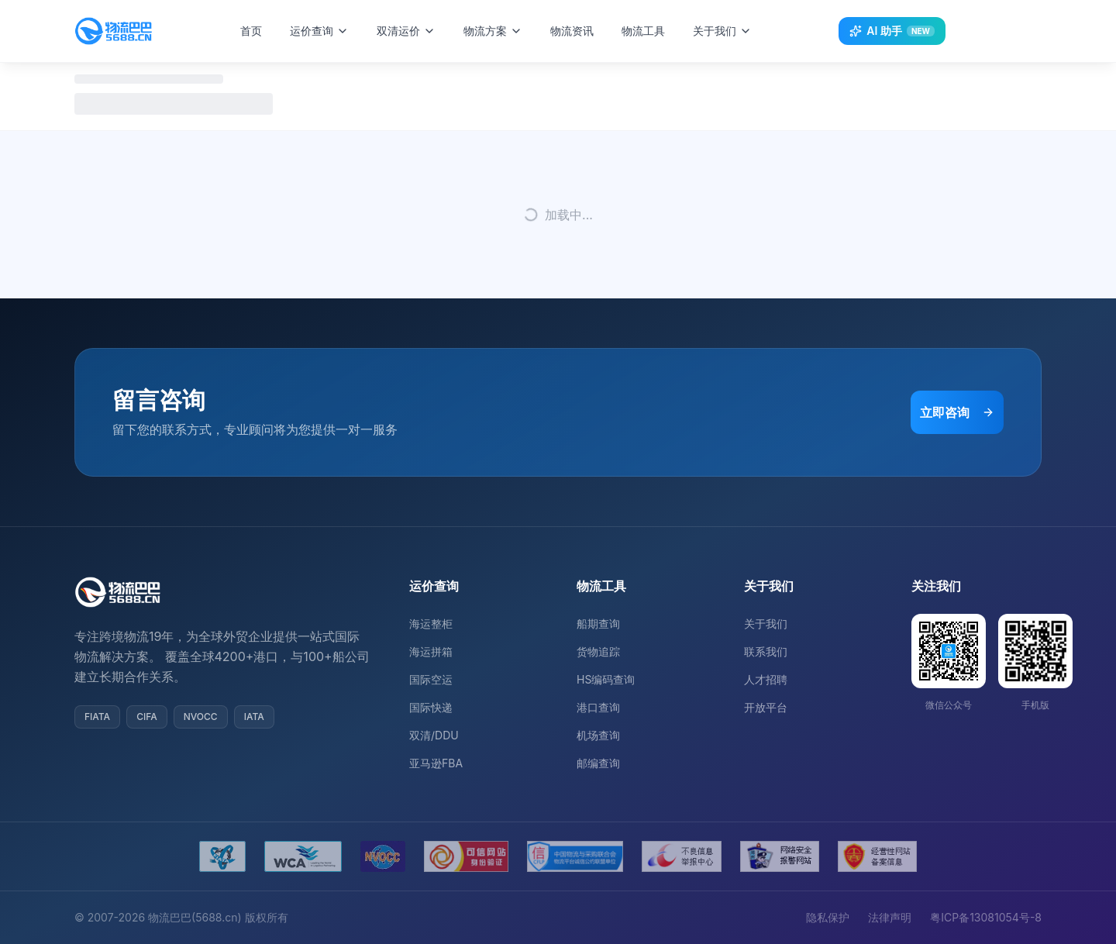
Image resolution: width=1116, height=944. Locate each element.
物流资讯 (576, 30)
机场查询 (598, 735)
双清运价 (410, 30)
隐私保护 (827, 917)
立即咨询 (957, 412)
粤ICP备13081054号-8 (986, 917)
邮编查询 (598, 763)
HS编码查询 (606, 679)
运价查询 (323, 30)
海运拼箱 (431, 651)
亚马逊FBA (436, 763)
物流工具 (648, 30)
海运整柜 (431, 623)
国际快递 (431, 707)
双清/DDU (434, 735)
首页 (256, 30)
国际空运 (431, 679)
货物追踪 (598, 651)
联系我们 (765, 651)
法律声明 (889, 917)
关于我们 (727, 30)
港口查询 (598, 707)
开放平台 (765, 707)
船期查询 (598, 623)
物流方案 (497, 30)
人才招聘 (765, 679)
